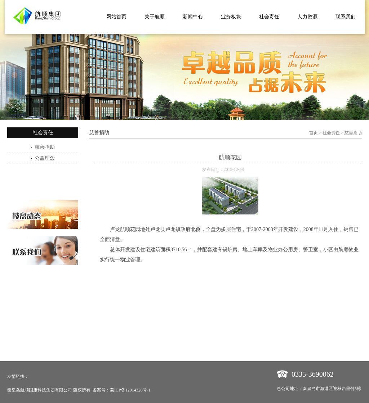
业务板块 (231, 16)
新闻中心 (193, 16)
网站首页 (116, 16)
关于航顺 (155, 16)
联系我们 (345, 16)
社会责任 (269, 16)
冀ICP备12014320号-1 (130, 390)
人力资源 (307, 16)
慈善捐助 (45, 147)
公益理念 (45, 158)
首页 (313, 132)
